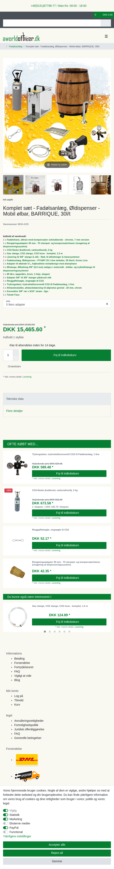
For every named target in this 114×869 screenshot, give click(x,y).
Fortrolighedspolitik (26, 725)
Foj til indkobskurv (80, 355)
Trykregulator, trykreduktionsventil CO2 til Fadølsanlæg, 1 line (40, 284)
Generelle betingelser (27, 738)
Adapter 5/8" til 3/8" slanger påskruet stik (29, 277)
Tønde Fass (13, 294)
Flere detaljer (14, 411)
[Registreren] (11, 15)
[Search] (106, 23)
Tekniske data (15, 398)
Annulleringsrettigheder (29, 720)
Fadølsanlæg (15, 46)
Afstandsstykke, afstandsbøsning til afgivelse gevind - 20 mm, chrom (44, 288)
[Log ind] (4, 15)
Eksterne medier (20, 823)
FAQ (17, 671)
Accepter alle (57, 844)
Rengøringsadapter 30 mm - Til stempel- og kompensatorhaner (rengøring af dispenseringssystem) (66, 563)
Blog (17, 680)
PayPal (14, 827)
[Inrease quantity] (16, 352)
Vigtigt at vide (22, 675)
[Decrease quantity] (16, 358)
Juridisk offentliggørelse (29, 729)
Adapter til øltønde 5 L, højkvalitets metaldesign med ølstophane (42, 263)
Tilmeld (18, 700)
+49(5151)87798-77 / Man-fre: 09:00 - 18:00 (57, 5)
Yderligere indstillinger (17, 836)
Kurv (17, 704)
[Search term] (52, 23)
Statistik (15, 814)
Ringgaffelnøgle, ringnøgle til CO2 (25, 281)
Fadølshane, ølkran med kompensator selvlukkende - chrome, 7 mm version (48, 239)
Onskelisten (13, 366)
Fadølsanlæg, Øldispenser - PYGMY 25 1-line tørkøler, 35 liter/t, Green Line (47, 260)
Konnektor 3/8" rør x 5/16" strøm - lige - (28, 291)
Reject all (57, 852)
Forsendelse (22, 662)
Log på (18, 696)
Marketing (16, 819)
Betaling (19, 658)
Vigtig (13, 810)
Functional (16, 832)
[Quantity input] (8, 355)
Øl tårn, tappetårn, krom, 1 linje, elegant (28, 274)
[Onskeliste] (90, 15)
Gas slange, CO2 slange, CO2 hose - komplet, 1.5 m (35, 253)
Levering (26, 376)
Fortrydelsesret (23, 667)
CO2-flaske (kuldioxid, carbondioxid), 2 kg (29, 250)
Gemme (57, 861)
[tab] (57, 399)
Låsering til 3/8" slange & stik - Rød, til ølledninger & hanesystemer (43, 257)
